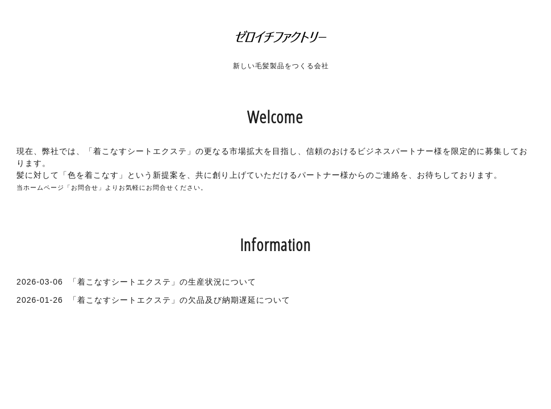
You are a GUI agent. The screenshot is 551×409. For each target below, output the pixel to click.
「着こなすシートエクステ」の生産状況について (162, 281)
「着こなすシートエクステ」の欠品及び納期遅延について (179, 299)
